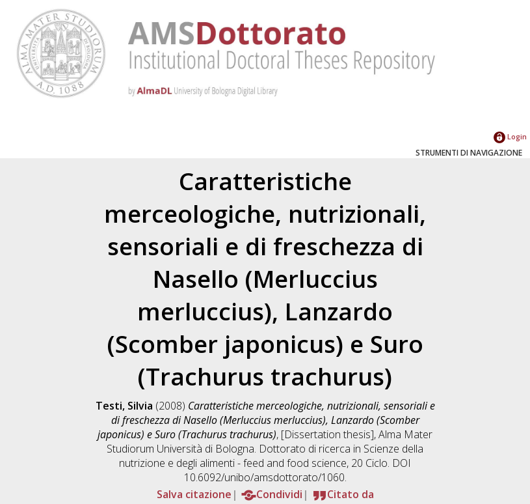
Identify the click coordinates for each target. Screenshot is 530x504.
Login (510, 136)
